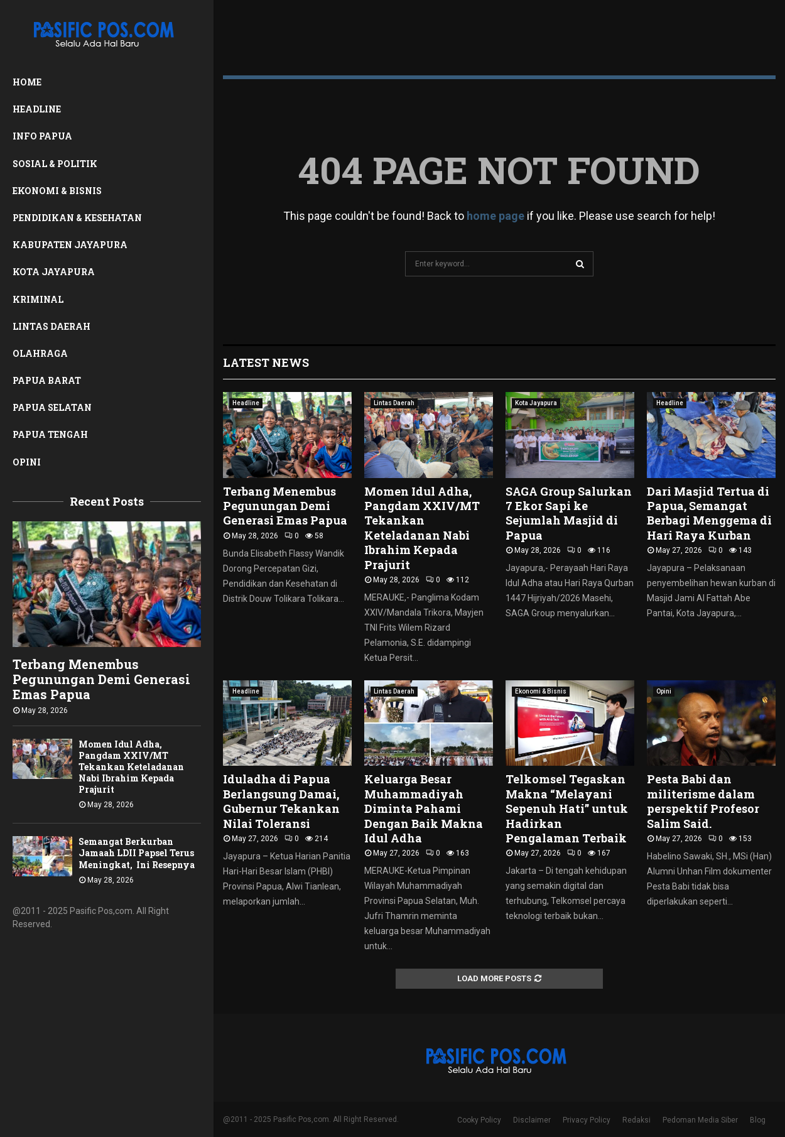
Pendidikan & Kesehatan (77, 218)
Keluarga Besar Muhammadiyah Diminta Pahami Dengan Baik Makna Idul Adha (423, 808)
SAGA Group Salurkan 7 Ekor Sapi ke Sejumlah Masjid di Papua (569, 513)
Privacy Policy (586, 1120)
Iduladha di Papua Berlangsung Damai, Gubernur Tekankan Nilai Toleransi (281, 800)
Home (27, 82)
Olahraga (40, 353)
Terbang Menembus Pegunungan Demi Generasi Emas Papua (101, 679)
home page (495, 215)
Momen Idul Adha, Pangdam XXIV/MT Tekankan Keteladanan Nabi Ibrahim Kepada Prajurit (131, 766)
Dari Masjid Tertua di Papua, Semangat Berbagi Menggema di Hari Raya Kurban (709, 513)
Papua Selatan (52, 407)
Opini (27, 462)
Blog (758, 1120)
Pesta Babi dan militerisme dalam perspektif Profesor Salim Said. (703, 800)
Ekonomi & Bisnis (57, 191)
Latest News (266, 362)
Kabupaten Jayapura (70, 245)
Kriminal (38, 299)
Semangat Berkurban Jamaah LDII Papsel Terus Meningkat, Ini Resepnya (136, 852)
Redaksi (636, 1120)
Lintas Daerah (51, 326)
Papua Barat (47, 380)
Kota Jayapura (54, 272)
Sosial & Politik (55, 164)
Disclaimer (532, 1120)
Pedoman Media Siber (700, 1120)
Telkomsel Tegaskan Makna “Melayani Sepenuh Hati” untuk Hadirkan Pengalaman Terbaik (567, 808)
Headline (37, 109)
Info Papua (42, 136)
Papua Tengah (50, 434)
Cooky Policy (479, 1120)
